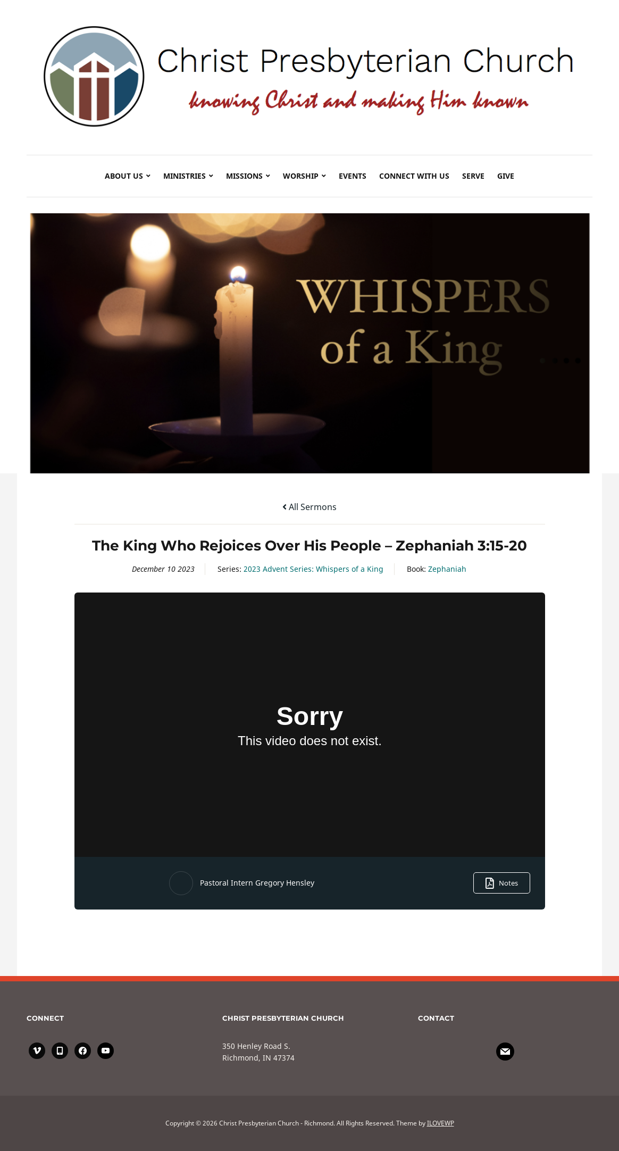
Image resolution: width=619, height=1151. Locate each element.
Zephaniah (447, 569)
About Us (124, 176)
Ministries (184, 176)
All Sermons (309, 507)
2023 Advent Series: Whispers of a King (313, 569)
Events (352, 176)
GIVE (505, 176)
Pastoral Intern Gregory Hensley (257, 883)
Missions (244, 176)
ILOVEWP (440, 1123)
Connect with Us (414, 176)
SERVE (473, 176)
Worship (301, 176)
